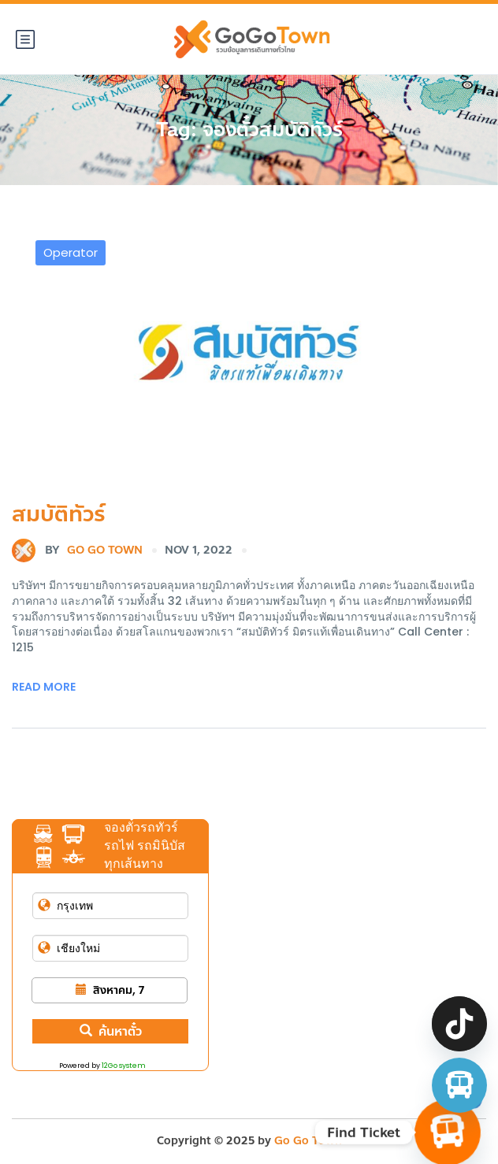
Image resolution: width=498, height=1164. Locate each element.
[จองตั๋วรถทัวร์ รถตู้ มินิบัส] (459, 1085)
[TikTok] (459, 1023)
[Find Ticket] (447, 1132)
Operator (70, 252)
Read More (44, 687)
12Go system (124, 1065)
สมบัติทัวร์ (59, 514)
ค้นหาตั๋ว (111, 1031)
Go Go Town (77, 550)
